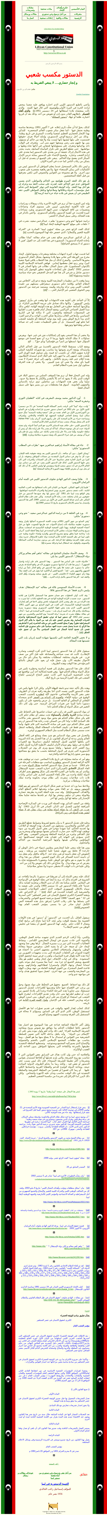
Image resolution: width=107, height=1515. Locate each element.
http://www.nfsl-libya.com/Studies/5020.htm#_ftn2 (60, 1213)
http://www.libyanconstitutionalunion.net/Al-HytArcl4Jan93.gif (46, 1140)
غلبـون (19, 89)
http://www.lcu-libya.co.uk (55, 53)
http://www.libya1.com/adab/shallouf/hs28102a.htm (48, 1228)
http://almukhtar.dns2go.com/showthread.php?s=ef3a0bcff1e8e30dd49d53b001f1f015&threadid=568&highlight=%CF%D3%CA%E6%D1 (62, 1178)
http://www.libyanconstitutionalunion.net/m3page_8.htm (48, 1289)
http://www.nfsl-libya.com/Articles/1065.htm (65, 1149)
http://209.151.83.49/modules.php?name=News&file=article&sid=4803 (67, 1301)
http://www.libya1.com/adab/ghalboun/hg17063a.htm (54, 1096)
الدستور (72, 74)
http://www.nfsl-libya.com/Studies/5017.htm (64, 1217)
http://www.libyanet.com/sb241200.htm (66, 1257)
